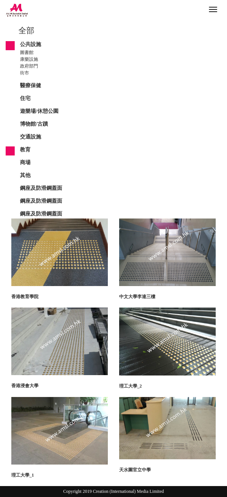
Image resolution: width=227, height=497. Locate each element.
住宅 (25, 98)
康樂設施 (29, 59)
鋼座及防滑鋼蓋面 (41, 188)
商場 (25, 162)
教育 (25, 149)
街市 (24, 72)
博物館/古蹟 (34, 124)
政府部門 (29, 66)
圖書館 (27, 52)
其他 (25, 175)
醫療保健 (30, 85)
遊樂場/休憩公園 (39, 111)
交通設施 (30, 137)
